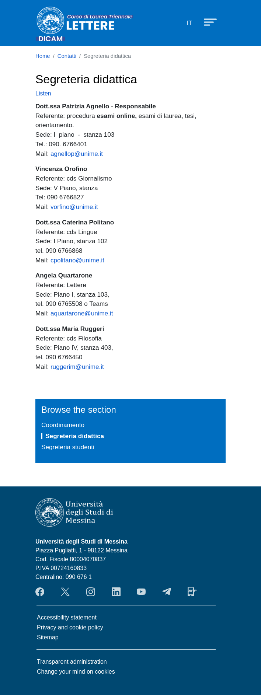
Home (42, 56)
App (192, 591)
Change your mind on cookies (76, 671)
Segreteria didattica (74, 436)
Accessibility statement (67, 617)
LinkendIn (116, 591)
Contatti (67, 56)
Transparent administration (72, 662)
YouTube (141, 591)
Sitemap (48, 637)
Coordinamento (62, 425)
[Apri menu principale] (207, 22)
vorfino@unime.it (74, 206)
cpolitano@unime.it (77, 260)
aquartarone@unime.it (82, 313)
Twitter (65, 591)
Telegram (166, 591)
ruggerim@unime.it (77, 366)
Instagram (90, 591)
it (189, 23)
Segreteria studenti (67, 447)
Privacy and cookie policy (70, 627)
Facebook (39, 591)
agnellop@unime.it (77, 153)
